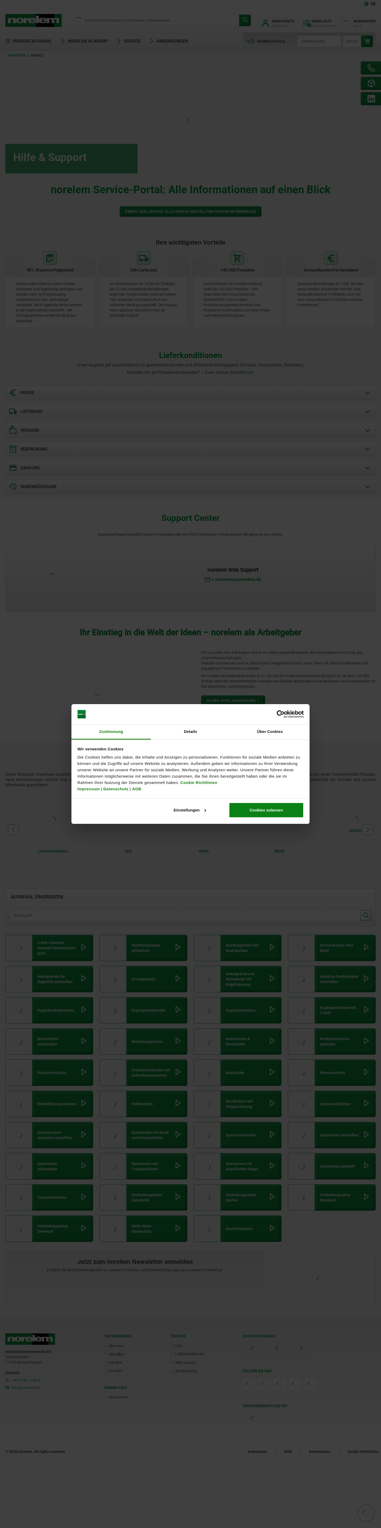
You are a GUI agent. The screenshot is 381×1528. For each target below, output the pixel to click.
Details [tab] (190, 731)
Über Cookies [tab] (270, 731)
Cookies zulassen (266, 810)
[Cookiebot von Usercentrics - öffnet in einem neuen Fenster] (280, 714)
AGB (136, 789)
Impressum (89, 789)
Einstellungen (190, 810)
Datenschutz (116, 789)
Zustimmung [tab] (111, 731)
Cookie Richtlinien (198, 782)
